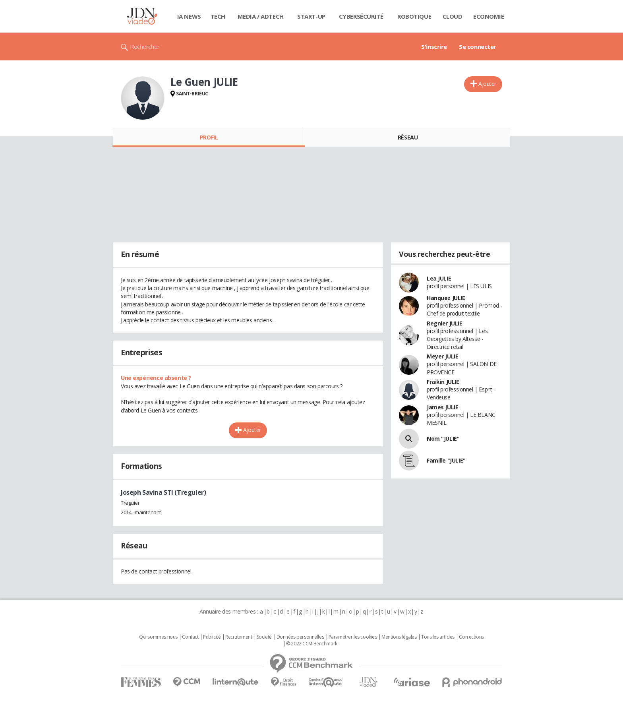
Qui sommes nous (158, 637)
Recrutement (238, 637)
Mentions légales (398, 637)
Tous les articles (438, 637)
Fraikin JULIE (443, 381)
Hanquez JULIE (446, 298)
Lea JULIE (439, 278)
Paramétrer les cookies (353, 637)
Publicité (212, 637)
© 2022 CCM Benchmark (311, 644)
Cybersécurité (361, 16)
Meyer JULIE (442, 356)
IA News (189, 16)
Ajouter (487, 83)
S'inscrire (434, 46)
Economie (488, 16)
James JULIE (442, 407)
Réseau (408, 137)
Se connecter (477, 46)
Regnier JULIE (444, 323)
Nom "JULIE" (443, 438)
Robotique (414, 16)
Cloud (452, 16)
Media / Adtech (261, 16)
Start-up (311, 16)
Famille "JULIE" (446, 460)
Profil (209, 137)
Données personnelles (300, 637)
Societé (264, 637)
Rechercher (145, 46)
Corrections (471, 637)
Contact (190, 637)
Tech (218, 16)
